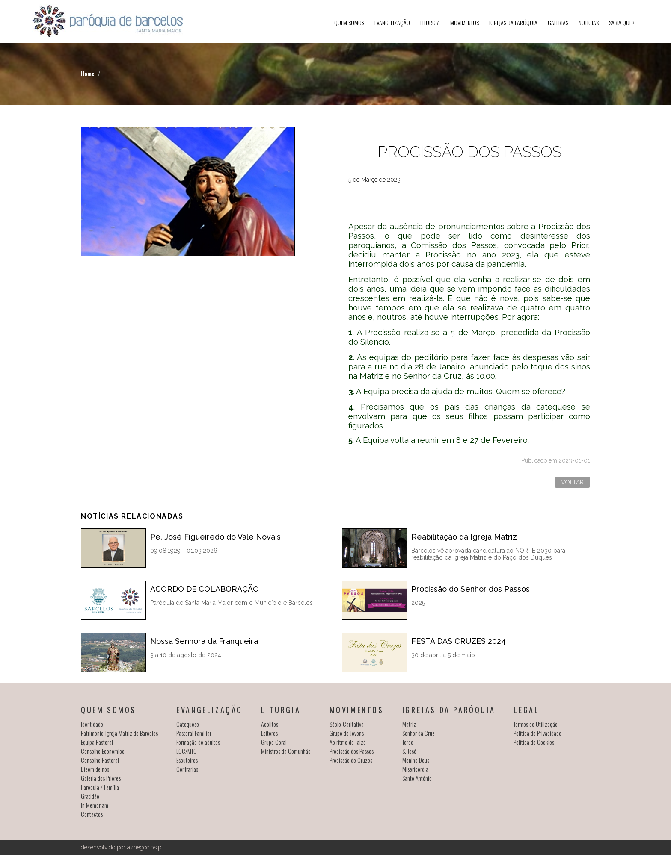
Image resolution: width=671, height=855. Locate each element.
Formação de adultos (198, 741)
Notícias (589, 22)
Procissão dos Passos (352, 750)
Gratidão (90, 795)
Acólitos (269, 723)
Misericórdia (415, 768)
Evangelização (392, 22)
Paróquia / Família (100, 786)
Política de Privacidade (537, 732)
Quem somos (349, 22)
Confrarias (187, 768)
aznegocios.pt (145, 847)
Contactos (92, 813)
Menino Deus (415, 759)
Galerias (558, 22)
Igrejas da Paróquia (513, 22)
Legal (526, 709)
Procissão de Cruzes (351, 759)
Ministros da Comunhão (286, 750)
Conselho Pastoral (100, 759)
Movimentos (464, 22)
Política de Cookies (534, 741)
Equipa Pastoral (97, 741)
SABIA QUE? (622, 22)
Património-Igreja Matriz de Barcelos (119, 732)
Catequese (187, 723)
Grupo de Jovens (347, 732)
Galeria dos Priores (101, 777)
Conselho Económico (103, 750)
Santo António (417, 777)
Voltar (572, 482)
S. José (409, 750)
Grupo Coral (274, 741)
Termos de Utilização (536, 723)
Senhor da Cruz (418, 732)
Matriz (409, 723)
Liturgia (430, 22)
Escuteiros (187, 759)
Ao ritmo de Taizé (348, 741)
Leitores (269, 732)
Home (88, 73)
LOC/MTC (186, 750)
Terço (407, 741)
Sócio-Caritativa (347, 723)
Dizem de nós (95, 768)
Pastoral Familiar (193, 732)
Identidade (92, 723)
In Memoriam (94, 804)
